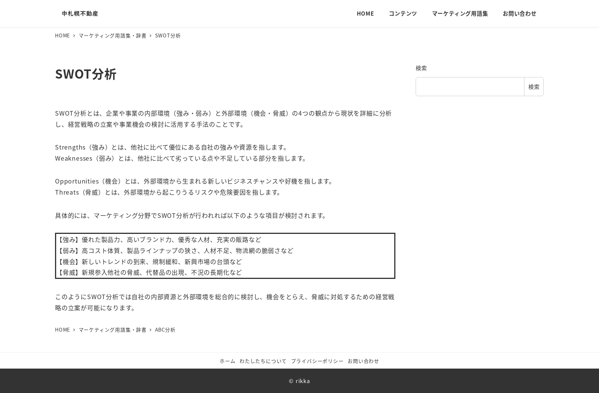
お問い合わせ (363, 360)
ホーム (227, 360)
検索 (421, 68)
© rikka (299, 381)
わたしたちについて (263, 360)
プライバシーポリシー (317, 360)
